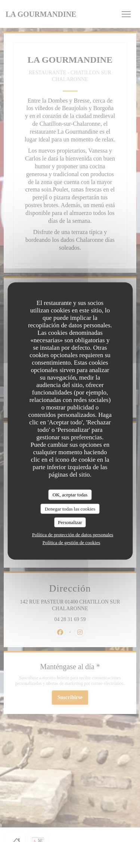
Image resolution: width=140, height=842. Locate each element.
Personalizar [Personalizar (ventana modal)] (70, 522)
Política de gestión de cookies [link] (71, 542)
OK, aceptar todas (70, 495)
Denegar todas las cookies (70, 508)
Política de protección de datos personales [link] (72, 534)
